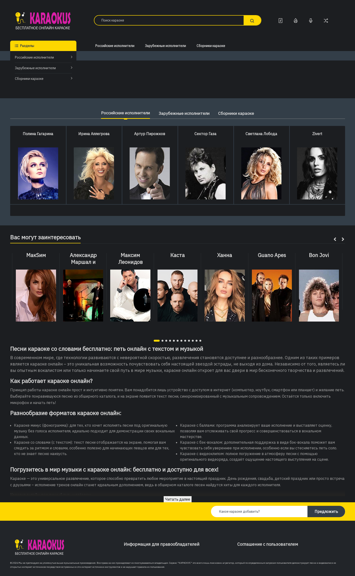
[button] (157, 341)
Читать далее (177, 499)
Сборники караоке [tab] (240, 113)
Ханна (224, 255)
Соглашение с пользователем (267, 544)
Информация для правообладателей (161, 544)
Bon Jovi (319, 255)
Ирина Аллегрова (94, 133)
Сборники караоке (29, 79)
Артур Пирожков (149, 133)
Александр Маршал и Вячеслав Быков (83, 262)
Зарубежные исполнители (35, 68)
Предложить (326, 511)
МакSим (36, 255)
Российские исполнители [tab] (122, 113)
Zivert (317, 133)
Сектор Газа (205, 133)
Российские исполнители (34, 57)
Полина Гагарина (38, 133)
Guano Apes (272, 255)
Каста (177, 255)
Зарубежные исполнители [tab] (184, 113)
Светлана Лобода (261, 133)
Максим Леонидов (130, 258)
